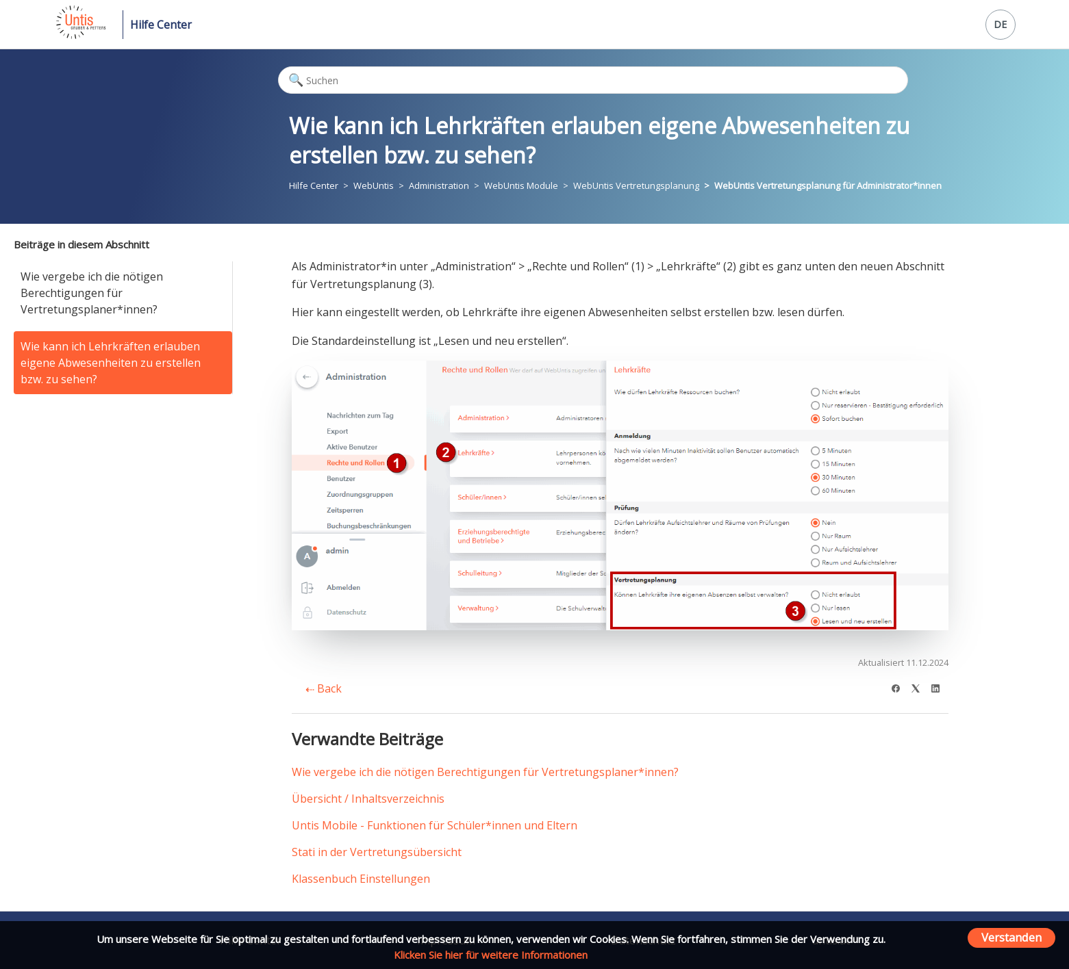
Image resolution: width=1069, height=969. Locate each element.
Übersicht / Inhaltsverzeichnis (368, 798)
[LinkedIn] (939, 686)
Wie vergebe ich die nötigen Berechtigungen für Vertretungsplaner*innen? (92, 293)
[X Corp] (920, 686)
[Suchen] (593, 80)
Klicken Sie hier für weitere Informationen (491, 954)
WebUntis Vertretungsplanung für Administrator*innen (828, 185)
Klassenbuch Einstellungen (361, 878)
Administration (439, 185)
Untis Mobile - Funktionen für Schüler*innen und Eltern (434, 825)
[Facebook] (900, 686)
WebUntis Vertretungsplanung (636, 185)
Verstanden (1011, 937)
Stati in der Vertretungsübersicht (377, 852)
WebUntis (373, 185)
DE (1000, 24)
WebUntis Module (521, 185)
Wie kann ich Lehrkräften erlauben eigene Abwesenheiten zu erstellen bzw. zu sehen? (111, 363)
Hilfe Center (161, 24)
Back (323, 688)
